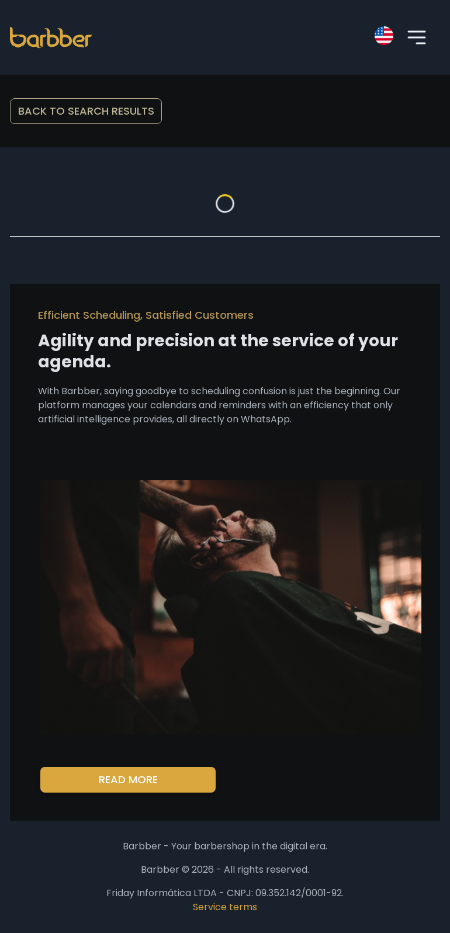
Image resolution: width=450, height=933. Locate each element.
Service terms (225, 907)
